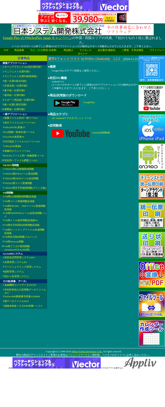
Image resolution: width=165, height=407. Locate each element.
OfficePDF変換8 (12, 146)
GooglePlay (89, 102)
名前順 (52, 50)
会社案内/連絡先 (107, 50)
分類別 (44, 50)
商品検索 (19, 50)
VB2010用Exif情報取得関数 (19, 169)
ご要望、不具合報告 (132, 50)
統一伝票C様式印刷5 (15, 104)
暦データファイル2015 (16, 301)
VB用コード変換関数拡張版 (19, 201)
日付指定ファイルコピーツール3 (22, 141)
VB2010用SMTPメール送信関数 (21, 178)
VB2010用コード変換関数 (18, 183)
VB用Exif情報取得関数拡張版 (20, 196)
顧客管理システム (14, 271)
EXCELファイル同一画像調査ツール (24, 155)
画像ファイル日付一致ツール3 (21, 118)
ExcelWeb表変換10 (14, 136)
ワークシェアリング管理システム (22, 266)
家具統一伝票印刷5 (14, 95)
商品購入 (68, 50)
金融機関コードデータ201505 (20, 285)
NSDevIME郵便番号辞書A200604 (22, 296)
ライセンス (85, 50)
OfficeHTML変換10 (14, 127)
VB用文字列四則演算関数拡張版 (22, 225)
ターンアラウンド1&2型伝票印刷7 (23, 66)
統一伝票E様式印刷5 (15, 81)
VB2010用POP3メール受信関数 (21, 173)
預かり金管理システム (16, 276)
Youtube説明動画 (101, 132)
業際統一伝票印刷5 (14, 109)
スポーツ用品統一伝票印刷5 (19, 99)
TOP (6, 50)
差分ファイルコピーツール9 (19, 122)
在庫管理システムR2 (15, 262)
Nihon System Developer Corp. (86, 351)
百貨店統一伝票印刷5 (16, 85)
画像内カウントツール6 (17, 150)
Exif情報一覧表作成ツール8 (19, 132)
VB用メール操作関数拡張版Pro (21, 220)
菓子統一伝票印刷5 (14, 90)
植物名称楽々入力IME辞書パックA (23, 305)
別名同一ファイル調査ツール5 (21, 160)
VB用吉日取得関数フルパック (20, 236)
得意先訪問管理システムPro (19, 257)
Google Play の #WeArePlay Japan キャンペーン (37, 38)
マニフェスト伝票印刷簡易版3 (21, 76)
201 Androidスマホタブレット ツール (72, 118)
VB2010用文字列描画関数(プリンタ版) (25, 187)
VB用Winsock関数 (14, 241)
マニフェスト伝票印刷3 (17, 71)
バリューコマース (77, 354)
